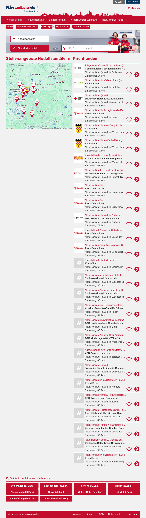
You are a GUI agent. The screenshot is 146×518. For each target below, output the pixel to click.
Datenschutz (114, 514)
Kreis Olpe (46, 26)
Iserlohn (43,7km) (90, 486)
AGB (101, 514)
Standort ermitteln (28, 48)
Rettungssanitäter (35, 20)
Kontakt (90, 514)
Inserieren (133, 1)
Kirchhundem (62, 26)
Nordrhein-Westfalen (27, 26)
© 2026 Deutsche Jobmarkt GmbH (23, 514)
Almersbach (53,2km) (22, 492)
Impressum (131, 514)
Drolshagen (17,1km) (22, 486)
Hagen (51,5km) (123, 486)
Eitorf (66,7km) (124, 492)
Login (120, 2)
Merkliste (134, 8)
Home (10, 26)
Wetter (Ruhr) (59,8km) (90, 492)
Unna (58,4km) (56, 492)
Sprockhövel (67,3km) (56, 498)
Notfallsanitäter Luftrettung (84, 20)
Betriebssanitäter (57, 20)
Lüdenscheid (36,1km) (56, 486)
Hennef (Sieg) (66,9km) (22, 498)
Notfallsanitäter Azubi (112, 20)
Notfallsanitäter (14, 20)
